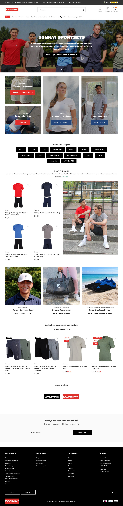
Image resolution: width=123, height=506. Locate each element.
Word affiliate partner (11, 478)
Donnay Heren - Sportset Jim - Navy (47, 213)
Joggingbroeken (72, 155)
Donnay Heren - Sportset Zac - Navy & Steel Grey (47, 255)
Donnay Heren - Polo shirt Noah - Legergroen (104, 367)
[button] (58, 69)
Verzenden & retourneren (12, 471)
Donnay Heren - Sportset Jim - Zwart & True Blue (16, 255)
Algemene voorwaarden (12, 460)
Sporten (33, 17)
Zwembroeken (26, 155)
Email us (28, 492)
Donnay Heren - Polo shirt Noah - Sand (75, 367)
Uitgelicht (62, 17)
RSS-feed (73, 501)
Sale (7, 17)
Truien (100, 155)
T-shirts (84, 149)
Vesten (88, 155)
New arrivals (57, 149)
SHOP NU (65, 177)
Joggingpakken (54, 155)
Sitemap (7, 481)
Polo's (40, 155)
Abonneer (82, 432)
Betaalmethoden (10, 468)
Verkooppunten (9, 476)
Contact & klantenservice (12, 473)
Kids (27, 17)
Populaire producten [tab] (61, 329)
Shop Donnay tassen (61, 313)
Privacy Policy (9, 466)
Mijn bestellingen (41, 460)
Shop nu (23, 122)
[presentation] (6, 350)
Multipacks (53, 17)
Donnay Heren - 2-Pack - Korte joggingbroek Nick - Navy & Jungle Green (17, 368)
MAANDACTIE (69, 161)
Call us (12, 492)
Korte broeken (99, 149)
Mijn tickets (39, 463)
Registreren (40, 458)
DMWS (67, 501)
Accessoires (43, 17)
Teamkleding (72, 17)
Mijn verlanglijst (41, 466)
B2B (80, 17)
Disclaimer (8, 463)
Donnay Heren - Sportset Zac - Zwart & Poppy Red (16, 214)
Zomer (71, 149)
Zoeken (83, 9)
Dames (21, 17)
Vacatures (8, 484)
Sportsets (53, 161)
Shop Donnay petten (22, 313)
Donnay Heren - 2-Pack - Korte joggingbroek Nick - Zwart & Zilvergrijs (45, 368)
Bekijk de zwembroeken (23, 92)
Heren (14, 17)
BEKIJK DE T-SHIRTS (61, 123)
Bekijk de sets (99, 123)
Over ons (7, 458)
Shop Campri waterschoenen (100, 313)
